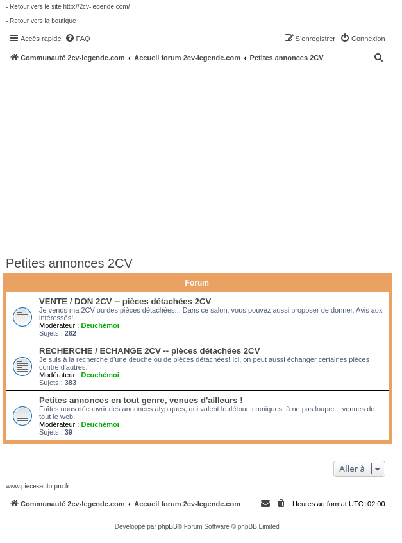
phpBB (168, 526)
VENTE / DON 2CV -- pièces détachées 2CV (125, 301)
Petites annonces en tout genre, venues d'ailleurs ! (141, 400)
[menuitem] (77, 38)
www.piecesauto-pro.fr (37, 486)
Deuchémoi (100, 325)
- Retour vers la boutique (41, 20)
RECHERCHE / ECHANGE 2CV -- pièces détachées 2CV (149, 351)
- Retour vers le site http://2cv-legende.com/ (68, 6)
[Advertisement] (204, 158)
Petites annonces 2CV (69, 263)
